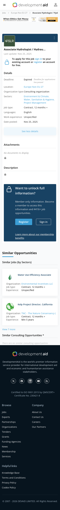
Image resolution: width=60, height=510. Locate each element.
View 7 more (8, 329)
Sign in (44, 222)
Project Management (35, 102)
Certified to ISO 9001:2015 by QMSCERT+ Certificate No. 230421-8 (33, 394)
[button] (4, 5)
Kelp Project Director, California (35, 304)
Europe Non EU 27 (19, 12)
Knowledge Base (11, 472)
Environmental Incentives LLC (37, 283)
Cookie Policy (9, 487)
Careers (36, 421)
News (5, 446)
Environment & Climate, (36, 96)
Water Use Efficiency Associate (34, 274)
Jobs (4, 12)
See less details (30, 131)
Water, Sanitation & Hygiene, (39, 99)
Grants (5, 436)
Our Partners (39, 426)
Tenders (6, 431)
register (38, 62)
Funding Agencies (11, 441)
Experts (6, 417)
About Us (37, 412)
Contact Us (38, 417)
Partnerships (9, 421)
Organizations (9, 426)
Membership (9, 451)
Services (6, 456)
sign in (38, 58)
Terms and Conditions (14, 477)
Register (24, 222)
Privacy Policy (9, 482)
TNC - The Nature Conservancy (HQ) (40, 313)
